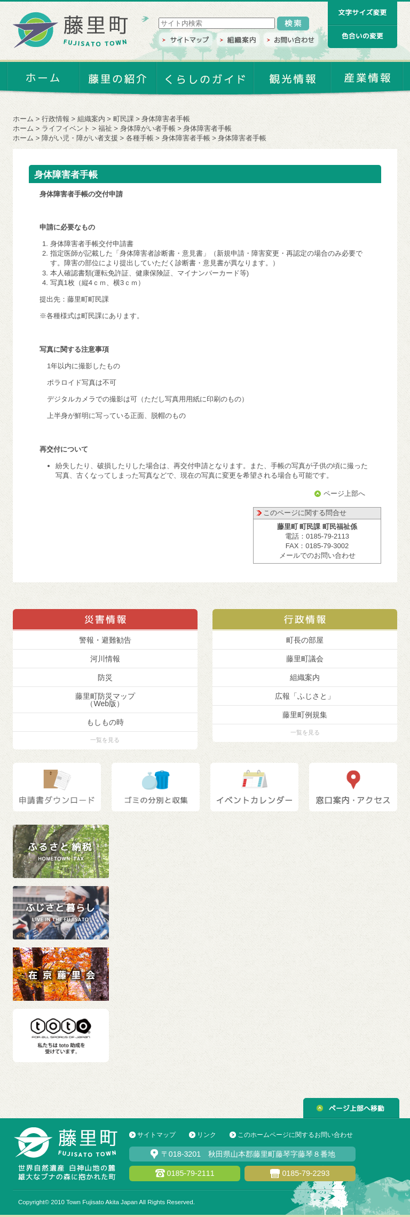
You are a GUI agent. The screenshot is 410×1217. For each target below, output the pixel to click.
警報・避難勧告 (105, 640)
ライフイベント (66, 128)
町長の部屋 (305, 640)
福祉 (105, 128)
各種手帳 (140, 138)
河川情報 (105, 658)
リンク (206, 1135)
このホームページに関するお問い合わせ (295, 1135)
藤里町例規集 (304, 714)
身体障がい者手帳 (148, 128)
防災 (105, 677)
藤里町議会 (305, 658)
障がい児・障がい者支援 (80, 138)
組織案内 (91, 119)
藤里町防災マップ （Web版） (105, 700)
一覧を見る (105, 740)
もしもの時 (105, 722)
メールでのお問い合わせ (317, 555)
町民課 (123, 119)
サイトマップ (156, 1135)
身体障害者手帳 (186, 138)
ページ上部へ (344, 493)
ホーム (23, 119)
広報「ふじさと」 (305, 696)
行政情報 (55, 119)
